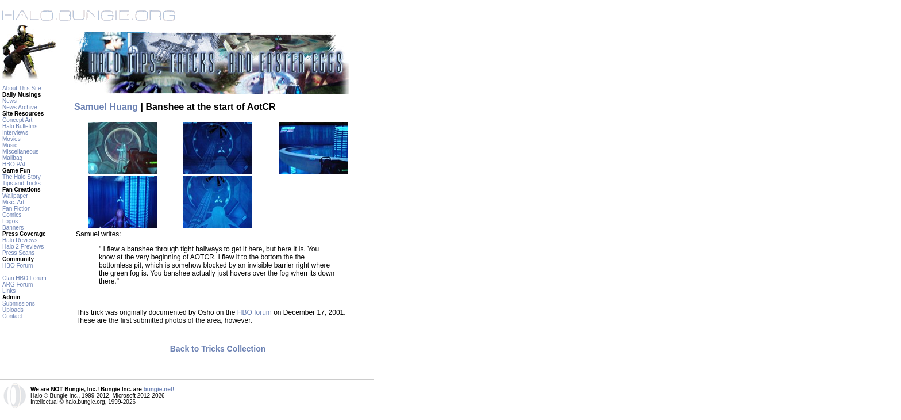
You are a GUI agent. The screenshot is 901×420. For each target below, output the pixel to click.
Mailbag (12, 158)
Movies (11, 139)
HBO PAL (14, 164)
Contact (12, 316)
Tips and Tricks (21, 183)
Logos (10, 221)
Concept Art (17, 120)
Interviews (15, 132)
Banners (13, 227)
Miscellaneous (20, 151)
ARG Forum (17, 284)
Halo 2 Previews (23, 246)
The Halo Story (21, 177)
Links (9, 291)
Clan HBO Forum (24, 278)
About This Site (21, 88)
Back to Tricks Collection (218, 348)
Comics (11, 215)
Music (9, 145)
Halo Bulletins (19, 126)
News (9, 101)
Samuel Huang (106, 107)
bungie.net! (159, 389)
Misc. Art (13, 202)
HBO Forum (17, 265)
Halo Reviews (19, 240)
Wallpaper (15, 196)
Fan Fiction (16, 208)
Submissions (18, 303)
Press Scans (18, 253)
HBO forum (254, 312)
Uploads (13, 310)
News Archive (19, 107)
